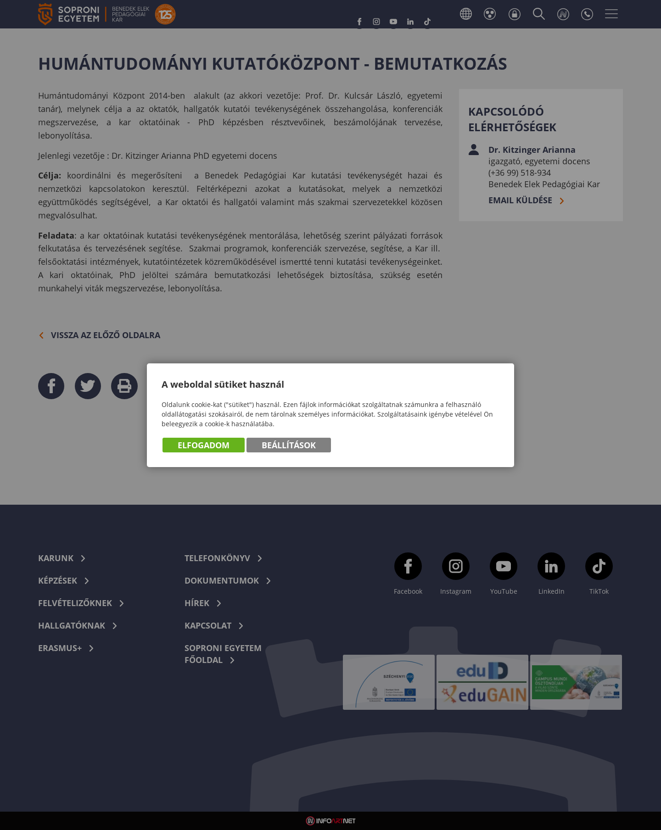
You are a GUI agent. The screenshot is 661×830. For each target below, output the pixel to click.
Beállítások (289, 445)
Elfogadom (204, 445)
